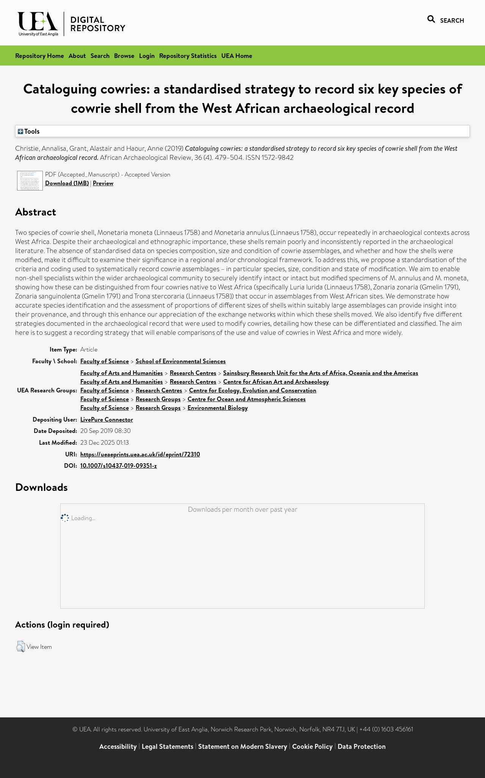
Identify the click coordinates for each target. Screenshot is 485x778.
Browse (124, 55)
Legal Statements (167, 746)
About (77, 55)
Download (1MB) (67, 183)
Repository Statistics (188, 55)
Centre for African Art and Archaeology (276, 381)
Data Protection (362, 746)
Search (100, 55)
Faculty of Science (104, 361)
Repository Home (39, 55)
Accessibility (118, 746)
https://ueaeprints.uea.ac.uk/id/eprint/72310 (140, 454)
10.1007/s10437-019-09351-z (118, 465)
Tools (29, 131)
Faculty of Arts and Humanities (121, 373)
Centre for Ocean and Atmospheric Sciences (247, 399)
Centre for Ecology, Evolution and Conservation (252, 390)
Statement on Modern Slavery (242, 746)
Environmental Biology (218, 407)
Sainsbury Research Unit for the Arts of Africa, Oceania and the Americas (320, 373)
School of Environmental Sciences (181, 361)
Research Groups (158, 399)
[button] (20, 646)
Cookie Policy (312, 746)
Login (147, 55)
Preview (103, 183)
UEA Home (236, 55)
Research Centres (193, 373)
